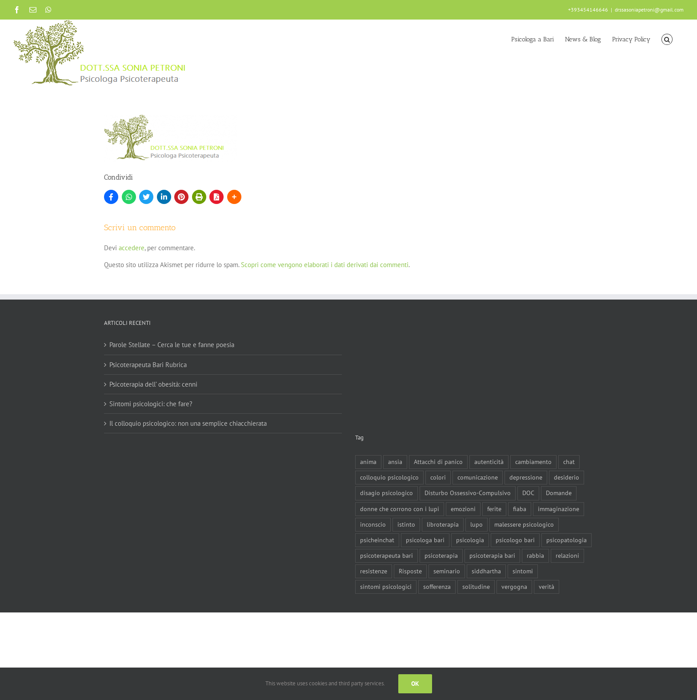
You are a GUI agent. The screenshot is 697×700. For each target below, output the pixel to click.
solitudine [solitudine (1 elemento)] (476, 587)
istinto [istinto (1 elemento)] (406, 524)
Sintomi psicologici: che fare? (150, 404)
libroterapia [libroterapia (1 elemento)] (443, 524)
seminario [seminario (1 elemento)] (446, 571)
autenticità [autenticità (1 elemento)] (489, 462)
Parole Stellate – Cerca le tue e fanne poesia (171, 344)
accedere (131, 248)
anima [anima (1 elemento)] (368, 462)
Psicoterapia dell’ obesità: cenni (153, 384)
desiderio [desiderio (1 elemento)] (566, 477)
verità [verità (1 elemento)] (546, 587)
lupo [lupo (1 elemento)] (476, 524)
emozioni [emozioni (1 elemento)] (463, 509)
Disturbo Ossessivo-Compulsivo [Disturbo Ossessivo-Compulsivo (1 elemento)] (468, 493)
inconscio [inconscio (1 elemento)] (373, 524)
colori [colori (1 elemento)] (438, 477)
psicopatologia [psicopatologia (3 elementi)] (566, 540)
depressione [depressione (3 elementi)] (525, 477)
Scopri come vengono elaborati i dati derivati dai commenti (325, 264)
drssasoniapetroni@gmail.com (649, 9)
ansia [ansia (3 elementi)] (395, 462)
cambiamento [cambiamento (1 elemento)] (533, 462)
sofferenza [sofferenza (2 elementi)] (437, 587)
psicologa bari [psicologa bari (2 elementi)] (425, 540)
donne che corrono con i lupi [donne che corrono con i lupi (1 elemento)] (399, 509)
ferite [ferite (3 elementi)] (494, 509)
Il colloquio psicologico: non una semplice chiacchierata (188, 423)
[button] (667, 38)
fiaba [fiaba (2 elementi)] (519, 509)
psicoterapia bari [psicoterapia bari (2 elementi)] (492, 556)
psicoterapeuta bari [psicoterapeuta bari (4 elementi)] (386, 556)
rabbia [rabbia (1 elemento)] (535, 556)
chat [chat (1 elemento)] (569, 462)
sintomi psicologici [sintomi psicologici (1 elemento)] (386, 587)
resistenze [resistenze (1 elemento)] (373, 571)
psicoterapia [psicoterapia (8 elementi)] (441, 556)
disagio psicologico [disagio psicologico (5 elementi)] (386, 493)
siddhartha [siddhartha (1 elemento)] (486, 571)
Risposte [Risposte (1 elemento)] (410, 571)
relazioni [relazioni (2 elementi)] (567, 556)
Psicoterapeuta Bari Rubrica (148, 364)
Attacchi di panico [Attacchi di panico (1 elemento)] (438, 462)
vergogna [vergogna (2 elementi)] (514, 587)
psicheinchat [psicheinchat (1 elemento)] (377, 540)
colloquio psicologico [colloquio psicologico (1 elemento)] (389, 477)
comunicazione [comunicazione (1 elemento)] (477, 477)
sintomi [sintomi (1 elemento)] (523, 571)
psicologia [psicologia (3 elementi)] (470, 540)
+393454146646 (588, 9)
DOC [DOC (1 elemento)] (528, 493)
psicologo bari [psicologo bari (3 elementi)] (515, 540)
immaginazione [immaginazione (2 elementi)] (558, 509)
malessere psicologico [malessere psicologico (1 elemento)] (524, 524)
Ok (415, 684)
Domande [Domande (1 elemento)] (559, 493)
